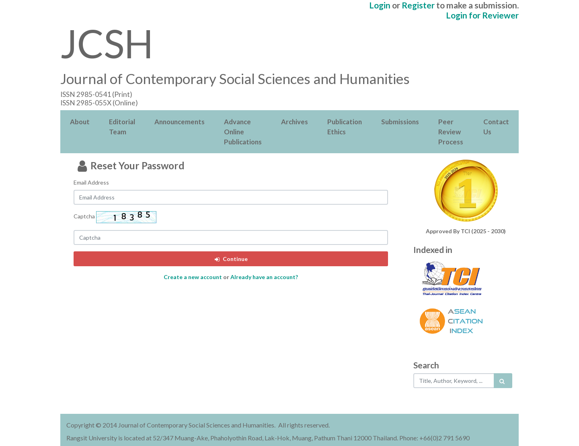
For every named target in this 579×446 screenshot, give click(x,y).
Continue (231, 258)
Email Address (91, 182)
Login (379, 5)
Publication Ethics (344, 126)
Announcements (179, 121)
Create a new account (193, 276)
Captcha (84, 216)
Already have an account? (264, 276)
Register (418, 5)
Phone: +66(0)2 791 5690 (434, 438)
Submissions (400, 121)
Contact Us (496, 126)
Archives (294, 121)
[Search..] (454, 380)
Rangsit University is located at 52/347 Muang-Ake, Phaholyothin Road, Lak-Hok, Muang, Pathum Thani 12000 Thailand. (232, 438)
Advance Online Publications (243, 131)
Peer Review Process (450, 131)
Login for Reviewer (482, 15)
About (80, 121)
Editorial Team (122, 126)
